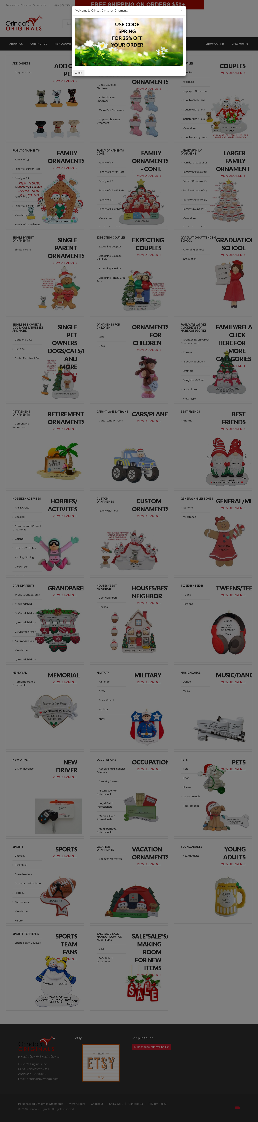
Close (78, 72)
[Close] (182, 10)
